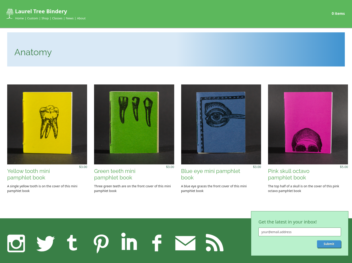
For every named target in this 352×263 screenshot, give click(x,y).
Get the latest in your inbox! (287, 222)
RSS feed (213, 243)
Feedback (185, 243)
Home (19, 18)
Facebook (157, 243)
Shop (45, 18)
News (70, 18)
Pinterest (101, 243)
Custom (32, 18)
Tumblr (73, 243)
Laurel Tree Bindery (41, 11)
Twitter (44, 243)
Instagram (16, 243)
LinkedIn (129, 243)
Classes (57, 18)
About (81, 18)
